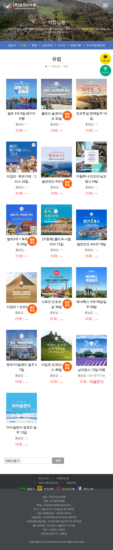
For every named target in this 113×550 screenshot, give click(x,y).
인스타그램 (65, 489)
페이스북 (85, 489)
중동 (34, 45)
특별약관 (71, 482)
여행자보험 (63, 478)
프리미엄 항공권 (95, 45)
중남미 (12, 45)
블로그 (27, 489)
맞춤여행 (76, 45)
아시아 (61, 45)
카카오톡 (46, 489)
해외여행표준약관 (48, 482)
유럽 (23, 45)
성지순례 (47, 45)
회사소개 (44, 478)
